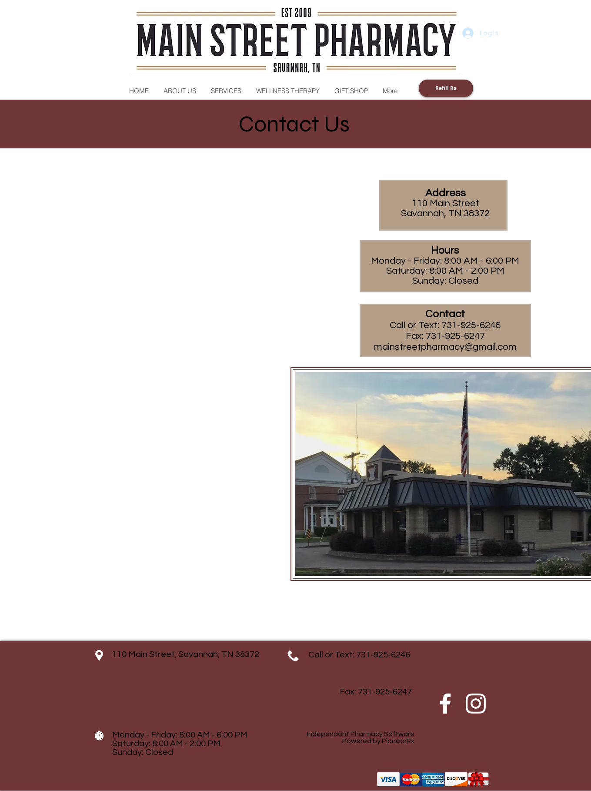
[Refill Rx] (446, 88)
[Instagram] (475, 703)
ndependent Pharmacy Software (361, 734)
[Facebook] (445, 703)
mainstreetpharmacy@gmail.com (445, 347)
